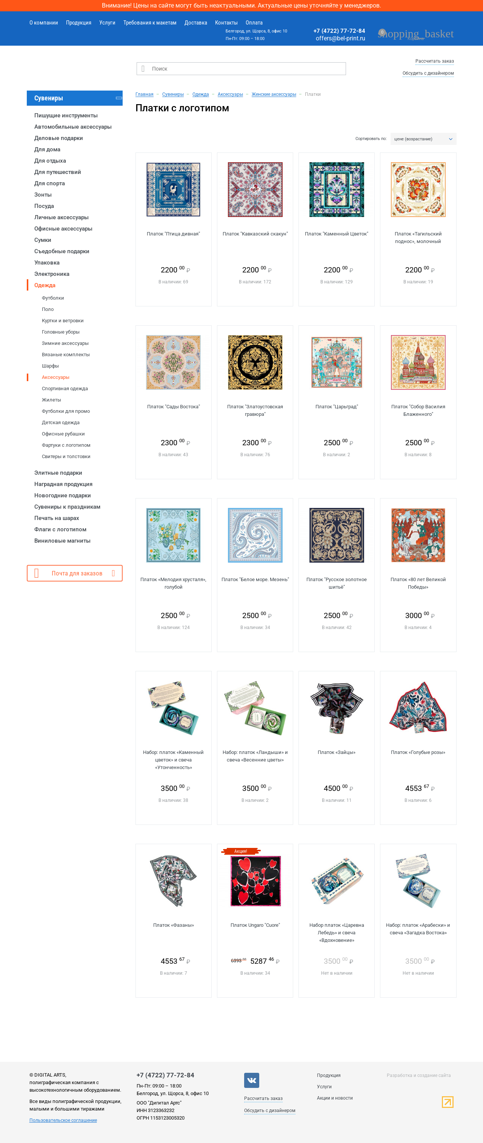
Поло (48, 309)
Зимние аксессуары (65, 343)
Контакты (226, 22)
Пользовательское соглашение (63, 1120)
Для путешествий (57, 172)
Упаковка (47, 262)
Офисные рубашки (63, 434)
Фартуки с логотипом (66, 445)
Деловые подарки (58, 138)
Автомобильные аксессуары (73, 126)
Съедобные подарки (61, 251)
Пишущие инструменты (66, 115)
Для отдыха (50, 160)
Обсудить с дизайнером (428, 73)
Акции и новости (335, 1098)
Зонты (43, 194)
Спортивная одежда (65, 388)
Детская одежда (61, 422)
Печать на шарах (56, 518)
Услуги (107, 22)
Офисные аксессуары (63, 228)
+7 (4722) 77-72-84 (339, 31)
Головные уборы (61, 332)
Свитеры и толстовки (66, 456)
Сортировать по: (371, 139)
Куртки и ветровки (63, 320)
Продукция (78, 22)
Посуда (44, 206)
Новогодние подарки (62, 495)
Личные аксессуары (61, 217)
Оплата (254, 22)
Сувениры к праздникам (67, 506)
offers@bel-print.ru (340, 38)
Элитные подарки (58, 472)
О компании (43, 22)
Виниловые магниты (62, 540)
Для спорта (49, 183)
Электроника (51, 274)
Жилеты (51, 400)
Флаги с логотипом (60, 529)
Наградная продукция (63, 484)
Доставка (196, 22)
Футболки (53, 298)
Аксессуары (55, 377)
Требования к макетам (150, 22)
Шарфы (50, 366)
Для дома (47, 149)
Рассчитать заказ (434, 61)
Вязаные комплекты (66, 354)
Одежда (44, 285)
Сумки (42, 240)
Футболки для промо (66, 411)
